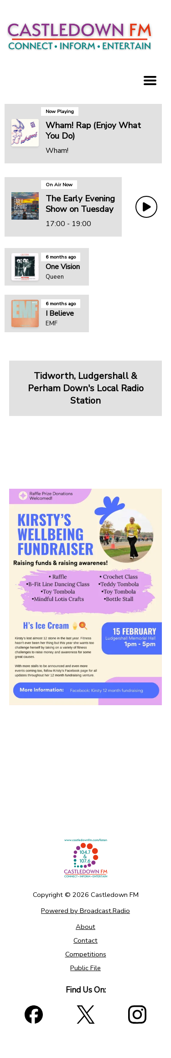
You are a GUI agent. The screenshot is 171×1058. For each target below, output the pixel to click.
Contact (85, 940)
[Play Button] (146, 207)
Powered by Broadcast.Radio (85, 910)
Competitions (85, 954)
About (85, 926)
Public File (85, 967)
